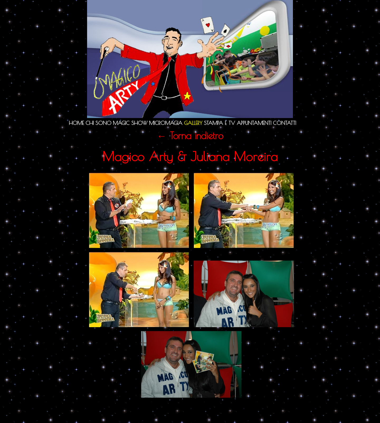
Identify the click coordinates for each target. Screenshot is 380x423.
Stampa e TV (219, 123)
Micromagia (165, 123)
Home (76, 123)
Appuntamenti (254, 123)
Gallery (193, 123)
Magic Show (130, 123)
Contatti (284, 123)
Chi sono (98, 123)
